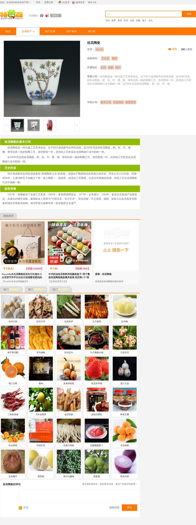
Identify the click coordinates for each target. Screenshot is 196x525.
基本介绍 (106, 102)
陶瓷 (114, 58)
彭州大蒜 (13, 321)
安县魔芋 (13, 476)
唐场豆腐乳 (96, 414)
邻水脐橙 (13, 445)
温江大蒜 (124, 383)
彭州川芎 (40, 321)
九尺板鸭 (96, 321)
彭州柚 (124, 321)
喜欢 (174, 49)
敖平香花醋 (12, 352)
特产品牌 (50, 31)
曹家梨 (96, 476)
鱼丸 (150, 20)
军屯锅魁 (40, 352)
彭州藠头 (68, 352)
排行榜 (91, 31)
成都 (110, 67)
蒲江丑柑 (13, 383)
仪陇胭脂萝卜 (96, 445)
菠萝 (113, 20)
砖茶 (126, 20)
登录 (38, 2)
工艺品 (105, 58)
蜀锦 (41, 383)
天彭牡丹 (124, 352)
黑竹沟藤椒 (68, 476)
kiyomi (99, 49)
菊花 (120, 20)
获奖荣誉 (131, 102)
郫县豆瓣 (124, 414)
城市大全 (92, 2)
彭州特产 (14, 289)
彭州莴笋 (68, 321)
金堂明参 (68, 414)
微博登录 (80, 2)
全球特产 (28, 31)
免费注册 (48, 2)
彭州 (103, 67)
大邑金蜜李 (40, 414)
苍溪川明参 (68, 445)
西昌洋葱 (124, 476)
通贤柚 (41, 476)
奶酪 (138, 20)
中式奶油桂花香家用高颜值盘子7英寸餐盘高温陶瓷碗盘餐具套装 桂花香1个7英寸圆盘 (69, 277)
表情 (23, 507)
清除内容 (114, 507)
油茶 (132, 20)
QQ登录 (66, 2)
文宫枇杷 (124, 445)
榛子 (144, 20)
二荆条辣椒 (12, 414)
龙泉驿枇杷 (68, 383)
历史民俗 (118, 102)
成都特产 (39, 289)
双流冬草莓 (96, 383)
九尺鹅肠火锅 (96, 352)
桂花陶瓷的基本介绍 (18, 141)
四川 (118, 67)
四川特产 (63, 289)
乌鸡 (107, 20)
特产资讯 (71, 31)
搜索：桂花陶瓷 (103, 274)
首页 (8, 31)
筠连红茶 (40, 445)
